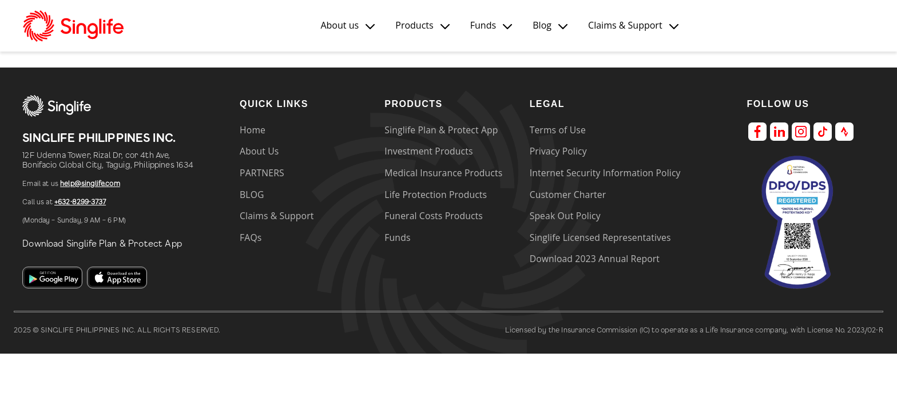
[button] (347, 25)
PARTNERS (262, 173)
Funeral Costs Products (433, 215)
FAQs (250, 237)
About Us (259, 151)
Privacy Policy (558, 151)
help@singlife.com (90, 183)
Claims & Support (276, 215)
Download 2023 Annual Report (595, 258)
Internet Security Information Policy (605, 173)
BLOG (252, 194)
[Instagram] (801, 131)
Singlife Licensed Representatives (600, 237)
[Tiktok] (822, 131)
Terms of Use (558, 130)
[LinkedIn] (779, 131)
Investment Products (428, 151)
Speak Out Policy (565, 215)
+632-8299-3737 (80, 202)
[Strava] (844, 131)
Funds (397, 237)
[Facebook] (757, 131)
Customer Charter (568, 194)
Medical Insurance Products (443, 173)
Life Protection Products (435, 194)
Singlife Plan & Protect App (441, 130)
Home (252, 130)
